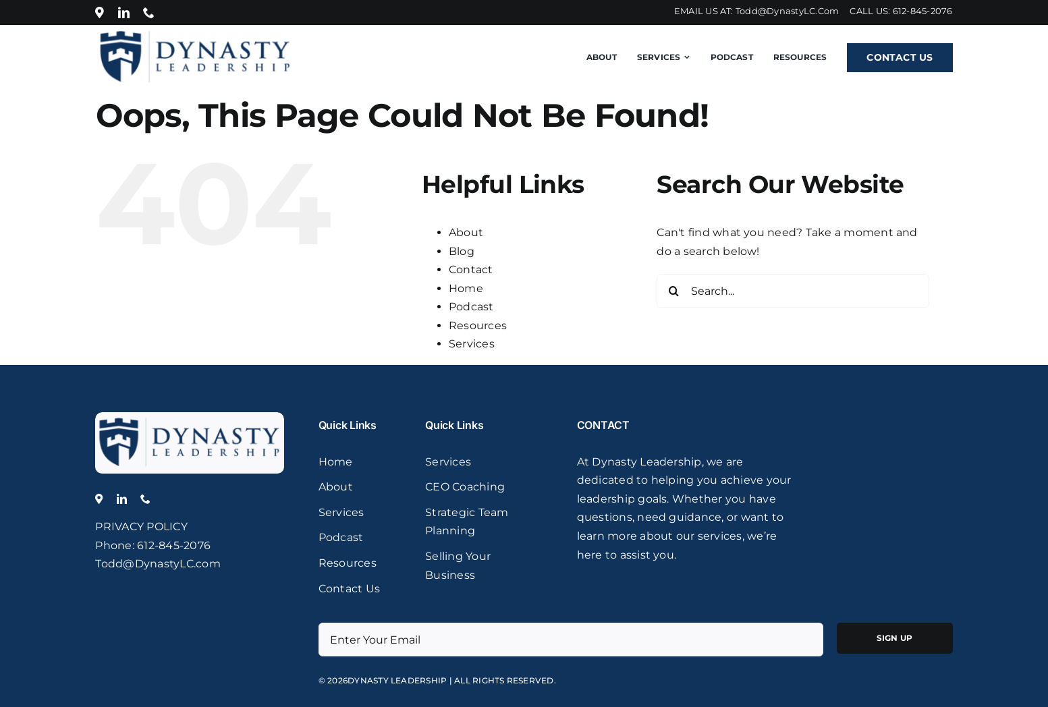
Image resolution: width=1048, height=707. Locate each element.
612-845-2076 (923, 10)
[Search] (673, 291)
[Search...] (793, 291)
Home (466, 288)
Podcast (471, 306)
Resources (478, 325)
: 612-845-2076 (171, 545)
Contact (471, 269)
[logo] (189, 417)
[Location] (99, 12)
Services (472, 343)
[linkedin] (124, 12)
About (466, 232)
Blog (461, 251)
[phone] (149, 12)
